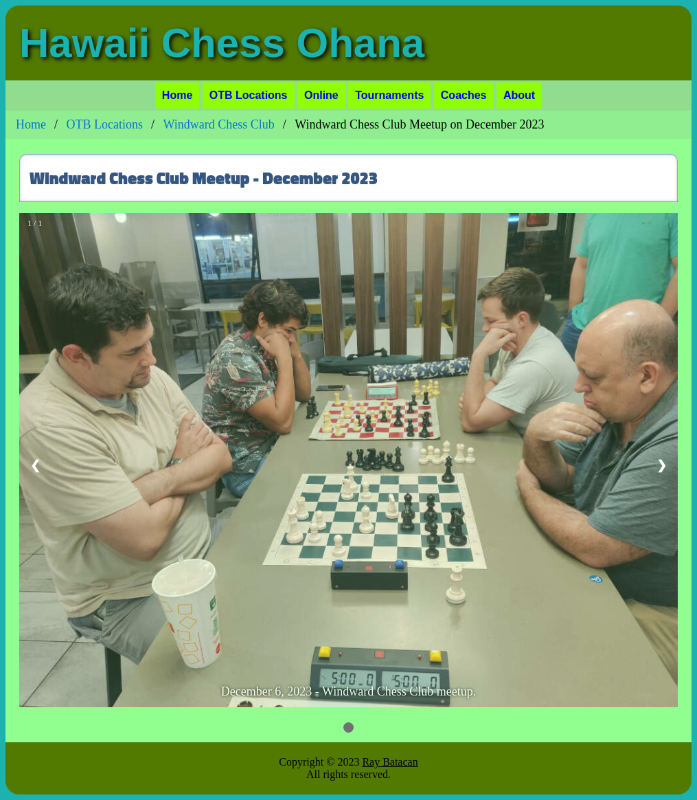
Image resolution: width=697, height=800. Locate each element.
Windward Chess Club (219, 124)
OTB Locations (248, 95)
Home (177, 95)
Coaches (464, 95)
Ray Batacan (390, 762)
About (519, 95)
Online (321, 95)
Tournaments (389, 95)
